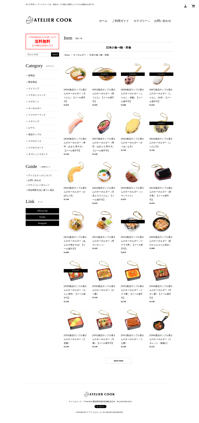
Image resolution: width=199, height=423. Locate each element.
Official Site (42, 211)
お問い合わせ (34, 180)
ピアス (31, 128)
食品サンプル (34, 134)
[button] (141, 21)
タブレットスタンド (38, 154)
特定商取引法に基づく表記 (41, 190)
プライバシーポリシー (39, 185)
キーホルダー (79, 55)
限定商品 (32, 82)
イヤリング (33, 121)
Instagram (42, 223)
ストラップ (33, 88)
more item (118, 361)
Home (67, 55)
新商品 (31, 75)
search (55, 54)
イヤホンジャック (37, 95)
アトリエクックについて (40, 175)
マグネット (33, 101)
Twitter (42, 217)
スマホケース (34, 141)
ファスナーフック (37, 115)
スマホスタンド (36, 147)
